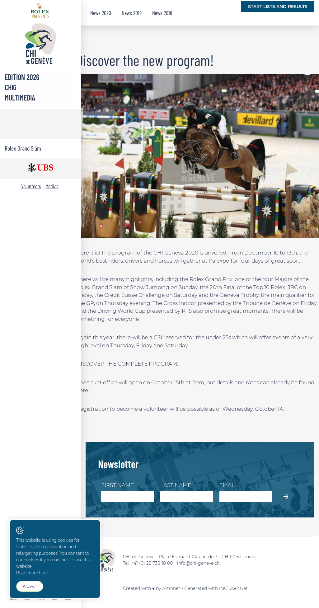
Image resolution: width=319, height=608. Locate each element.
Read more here (32, 573)
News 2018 (162, 12)
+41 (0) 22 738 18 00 (152, 563)
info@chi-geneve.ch (198, 563)
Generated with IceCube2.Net (216, 588)
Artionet (171, 588)
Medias (52, 186)
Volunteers (31, 186)
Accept (30, 586)
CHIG (10, 87)
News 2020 (100, 12)
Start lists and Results (277, 6)
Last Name (175, 485)
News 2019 (132, 12)
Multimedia (20, 97)
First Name (117, 485)
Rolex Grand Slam (23, 148)
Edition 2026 (22, 77)
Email (227, 485)
